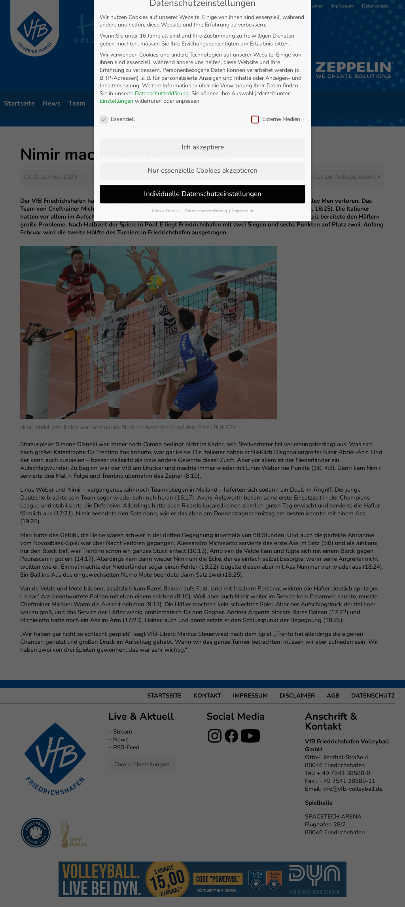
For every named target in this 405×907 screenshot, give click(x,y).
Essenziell (117, 43)
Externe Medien (275, 43)
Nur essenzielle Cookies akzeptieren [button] (202, 94)
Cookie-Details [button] (166, 135)
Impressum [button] (242, 135)
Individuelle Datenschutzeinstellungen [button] (202, 117)
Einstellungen (116, 25)
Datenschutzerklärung (162, 17)
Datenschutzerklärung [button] (206, 135)
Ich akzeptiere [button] (203, 70)
